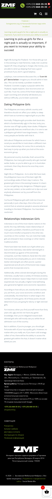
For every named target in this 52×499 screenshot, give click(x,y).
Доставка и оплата (12, 432)
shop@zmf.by (10, 409)
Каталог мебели (11, 429)
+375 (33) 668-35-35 (12, 406)
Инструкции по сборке (14, 435)
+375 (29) (36, 7)
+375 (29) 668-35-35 (29, 406)
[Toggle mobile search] (40, 13)
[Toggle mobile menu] (46, 13)
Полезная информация (14, 438)
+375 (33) (36, 4)
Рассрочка (8, 426)
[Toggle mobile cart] (35, 13)
